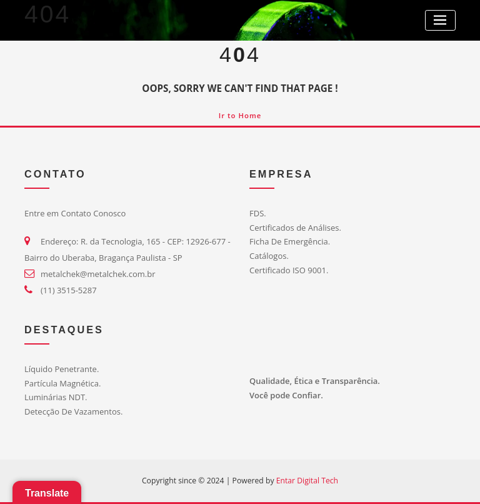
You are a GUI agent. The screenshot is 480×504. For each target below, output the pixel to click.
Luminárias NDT (54, 397)
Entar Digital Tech (307, 480)
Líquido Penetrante (60, 369)
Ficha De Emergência (288, 241)
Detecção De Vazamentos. (73, 411)
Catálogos (267, 255)
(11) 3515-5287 (69, 290)
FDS (256, 213)
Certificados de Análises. (295, 227)
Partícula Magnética (61, 383)
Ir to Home (240, 115)
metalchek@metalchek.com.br (98, 274)
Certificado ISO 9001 (287, 270)
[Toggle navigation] (440, 20)
